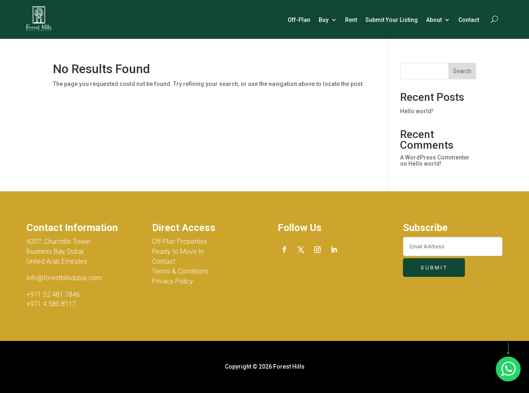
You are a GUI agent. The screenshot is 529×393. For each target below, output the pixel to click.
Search (462, 71)
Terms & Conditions (180, 271)
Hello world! (416, 111)
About (434, 20)
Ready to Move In (178, 251)
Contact (468, 20)
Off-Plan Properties (179, 241)
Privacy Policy (172, 281)
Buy (324, 20)
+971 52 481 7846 (53, 294)
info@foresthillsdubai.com (64, 278)
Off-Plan (299, 20)
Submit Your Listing (391, 20)
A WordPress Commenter (434, 157)
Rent (351, 20)
